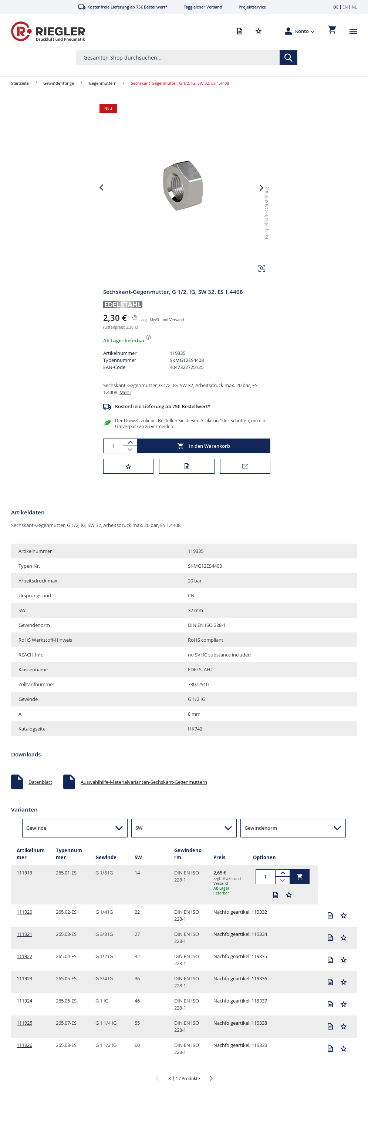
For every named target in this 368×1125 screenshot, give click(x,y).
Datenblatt (40, 795)
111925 (24, 1036)
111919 (24, 886)
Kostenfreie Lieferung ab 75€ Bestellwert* (162, 419)
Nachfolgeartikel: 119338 (240, 1036)
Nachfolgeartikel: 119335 (240, 969)
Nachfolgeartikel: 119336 (240, 991)
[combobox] (186, 57)
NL (354, 7)
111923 (24, 991)
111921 (24, 947)
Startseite (20, 83)
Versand (176, 333)
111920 (24, 925)
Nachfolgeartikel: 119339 (240, 1058)
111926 (24, 1058)
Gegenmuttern (103, 83)
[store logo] (48, 31)
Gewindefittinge (58, 83)
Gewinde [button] (36, 841)
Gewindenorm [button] (260, 841)
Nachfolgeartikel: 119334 (240, 947)
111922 (24, 969)
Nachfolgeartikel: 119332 (240, 925)
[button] (305, 31)
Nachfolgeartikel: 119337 (240, 1014)
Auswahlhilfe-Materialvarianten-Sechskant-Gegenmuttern (144, 795)
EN (345, 7)
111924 (24, 1014)
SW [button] (138, 841)
